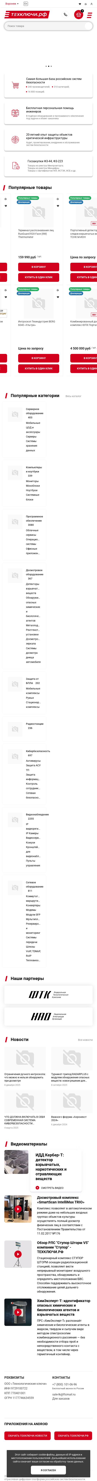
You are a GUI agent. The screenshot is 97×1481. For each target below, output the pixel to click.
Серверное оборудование (34, 396)
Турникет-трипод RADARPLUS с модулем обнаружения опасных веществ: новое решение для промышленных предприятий (70, 1060)
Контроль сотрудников (33, 769)
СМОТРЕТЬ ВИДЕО (52, 1170)
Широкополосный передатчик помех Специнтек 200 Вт (74, 232)
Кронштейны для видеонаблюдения (33, 835)
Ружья (30, 680)
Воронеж (10, 3)
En (25, 3)
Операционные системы (33, 524)
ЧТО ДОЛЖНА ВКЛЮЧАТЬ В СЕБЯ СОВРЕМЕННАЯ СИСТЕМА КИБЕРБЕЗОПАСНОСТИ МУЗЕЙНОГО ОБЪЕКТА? (24, 1103)
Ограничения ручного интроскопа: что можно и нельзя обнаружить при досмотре (25, 1060)
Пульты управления (33, 846)
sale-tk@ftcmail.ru (64, 1377)
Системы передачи (31, 922)
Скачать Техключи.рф (73, 1418)
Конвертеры (33, 888)
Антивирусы (33, 743)
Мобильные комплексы (33, 673)
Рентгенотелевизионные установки (33, 615)
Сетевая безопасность (33, 778)
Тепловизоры (33, 943)
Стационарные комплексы (33, 687)
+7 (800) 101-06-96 (65, 14)
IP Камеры (32, 816)
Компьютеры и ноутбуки (34, 454)
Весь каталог (73, 379)
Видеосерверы (33, 820)
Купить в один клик (24, 268)
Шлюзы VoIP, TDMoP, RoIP (33, 934)
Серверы (31, 419)
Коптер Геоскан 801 (67, 312)
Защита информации (33, 760)
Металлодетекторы (33, 608)
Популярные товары (30, 187)
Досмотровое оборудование (34, 557)
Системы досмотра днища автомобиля (33, 638)
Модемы (31, 892)
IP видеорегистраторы (33, 809)
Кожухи (30, 825)
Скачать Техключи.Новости (27, 1418)
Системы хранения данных (31, 429)
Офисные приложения (33, 534)
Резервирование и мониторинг (33, 911)
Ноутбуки (31, 473)
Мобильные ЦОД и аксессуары (33, 410)
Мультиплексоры (33, 902)
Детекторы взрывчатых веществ (33, 571)
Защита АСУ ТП (33, 750)
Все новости (85, 1022)
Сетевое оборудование (34, 869)
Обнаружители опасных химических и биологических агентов (33, 592)
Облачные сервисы (32, 515)
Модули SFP (33, 897)
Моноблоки (33, 468)
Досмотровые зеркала (33, 624)
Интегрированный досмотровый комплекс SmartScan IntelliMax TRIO (23, 316)
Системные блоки (32, 480)
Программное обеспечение (34, 503)
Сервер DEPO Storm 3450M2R (21, 230)
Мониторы (32, 464)
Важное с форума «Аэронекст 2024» (69, 1101)
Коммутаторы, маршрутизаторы (33, 881)
